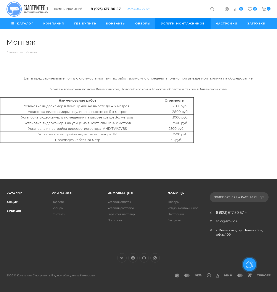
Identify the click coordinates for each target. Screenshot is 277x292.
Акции (12, 202)
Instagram (133, 258)
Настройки (176, 214)
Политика (115, 220)
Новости (58, 202)
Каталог (14, 193)
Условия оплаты (119, 202)
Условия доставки (121, 208)
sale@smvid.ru (228, 221)
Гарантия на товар (121, 214)
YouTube (144, 258)
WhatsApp (155, 258)
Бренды (13, 210)
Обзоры (173, 202)
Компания (62, 193)
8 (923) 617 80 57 (106, 9)
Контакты (59, 214)
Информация (120, 193)
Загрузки (174, 220)
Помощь (176, 193)
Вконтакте (122, 258)
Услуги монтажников (183, 208)
